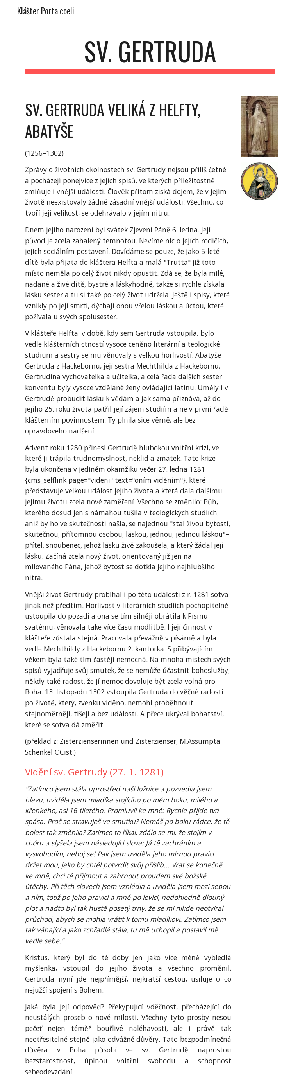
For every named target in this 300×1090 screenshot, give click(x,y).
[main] (150, 55)
